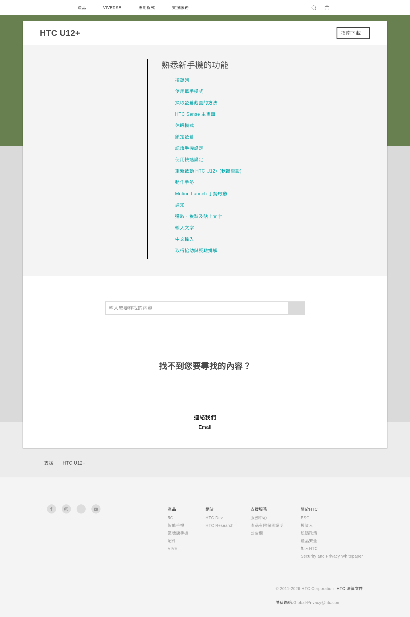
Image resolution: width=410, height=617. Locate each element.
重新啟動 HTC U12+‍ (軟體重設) (208, 171)
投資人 (300, 525)
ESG (298, 517)
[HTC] (54, 7)
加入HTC (302, 548)
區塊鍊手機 (168, 533)
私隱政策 (302, 533)
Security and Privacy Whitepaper (328, 556)
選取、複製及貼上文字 (198, 216)
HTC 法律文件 (349, 588)
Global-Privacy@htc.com (315, 602)
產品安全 (302, 540)
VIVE (163, 548)
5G (161, 517)
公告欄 (249, 533)
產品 (82, 7)
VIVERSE (113, 7)
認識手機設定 (189, 148)
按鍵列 (182, 80)
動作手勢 (184, 182)
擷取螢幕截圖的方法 (196, 102)
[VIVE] (355, 8)
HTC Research (211, 525)
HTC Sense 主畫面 (196, 114)
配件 (162, 540)
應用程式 (148, 7)
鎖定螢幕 (184, 137)
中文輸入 (184, 239)
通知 (179, 205)
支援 (49, 463)
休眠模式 (184, 125)
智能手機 (166, 525)
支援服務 (181, 7)
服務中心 (251, 517)
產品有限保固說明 (259, 525)
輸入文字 (184, 228)
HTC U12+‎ (74, 463)
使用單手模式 (189, 91)
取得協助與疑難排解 (196, 250)
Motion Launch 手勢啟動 (203, 193)
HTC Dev (205, 517)
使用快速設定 (189, 159)
